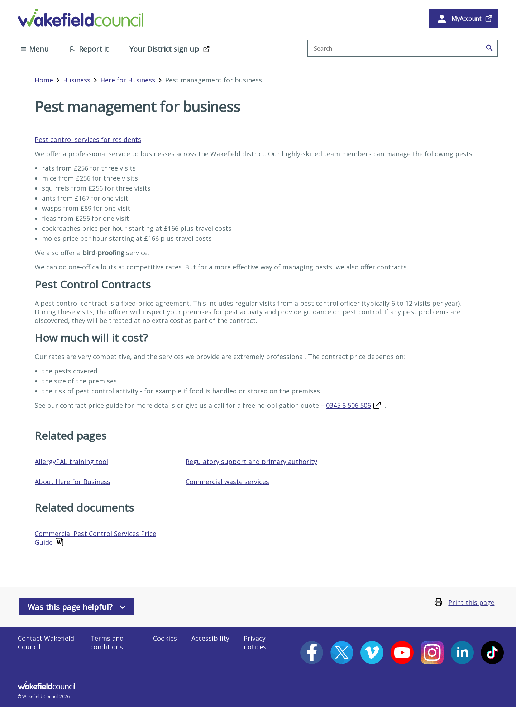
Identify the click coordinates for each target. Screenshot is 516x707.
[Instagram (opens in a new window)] (432, 652)
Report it (89, 49)
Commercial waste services (227, 481)
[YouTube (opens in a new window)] (402, 652)
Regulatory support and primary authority (251, 461)
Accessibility (210, 638)
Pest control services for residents (88, 139)
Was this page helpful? (77, 606)
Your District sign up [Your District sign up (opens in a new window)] (164, 49)
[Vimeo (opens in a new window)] (371, 652)
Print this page (471, 602)
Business (76, 80)
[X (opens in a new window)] (341, 652)
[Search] (489, 48)
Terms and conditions (107, 642)
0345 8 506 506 (348, 405)
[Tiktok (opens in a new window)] (492, 652)
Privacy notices (255, 642)
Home (44, 80)
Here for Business (127, 80)
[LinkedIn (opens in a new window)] (462, 652)
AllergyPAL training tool (71, 461)
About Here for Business (72, 481)
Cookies (165, 638)
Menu (35, 49)
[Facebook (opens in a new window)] (311, 652)
